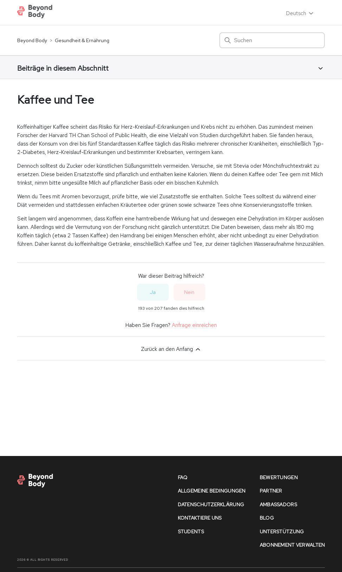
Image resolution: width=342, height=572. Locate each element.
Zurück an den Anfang (171, 349)
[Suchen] (272, 40)
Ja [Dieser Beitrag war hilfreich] (153, 292)
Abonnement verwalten (292, 545)
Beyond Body (32, 40)
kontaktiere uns (200, 518)
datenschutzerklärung (211, 504)
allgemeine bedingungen (212, 491)
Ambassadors (278, 504)
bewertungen (279, 477)
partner (271, 491)
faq (183, 477)
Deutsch (300, 13)
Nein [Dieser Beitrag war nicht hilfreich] (189, 292)
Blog (267, 518)
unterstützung (282, 531)
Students (191, 531)
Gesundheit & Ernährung (82, 40)
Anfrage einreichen (194, 325)
